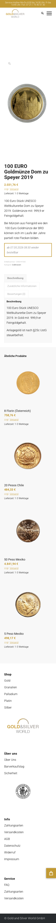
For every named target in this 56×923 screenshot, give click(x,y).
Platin (8, 701)
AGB (7, 839)
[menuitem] (41, 13)
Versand (14, 189)
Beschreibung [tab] (15, 278)
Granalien (10, 687)
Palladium (10, 694)
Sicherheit (10, 773)
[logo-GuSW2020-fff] (23, 13)
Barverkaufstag (14, 766)
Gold (7, 680)
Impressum (11, 859)
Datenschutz (12, 845)
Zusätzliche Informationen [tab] (21, 286)
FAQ (6, 885)
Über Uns (10, 760)
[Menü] (48, 13)
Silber (8, 707)
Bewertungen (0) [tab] (16, 294)
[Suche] (41, 13)
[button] (51, 873)
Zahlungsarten (13, 825)
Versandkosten (14, 832)
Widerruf (10, 852)
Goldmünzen (16, 265)
